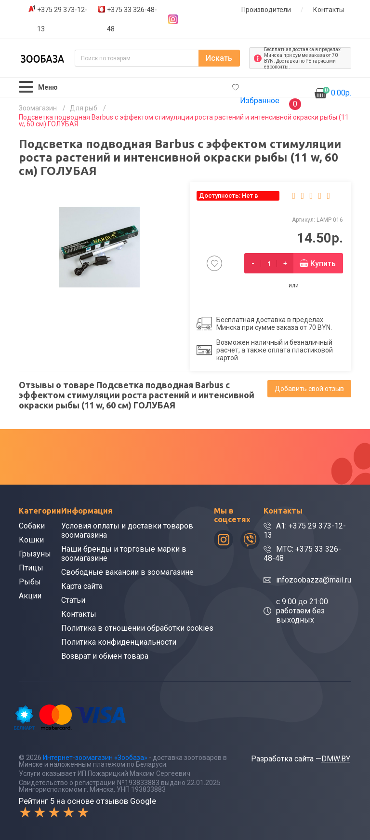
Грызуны (35, 553)
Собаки (32, 525)
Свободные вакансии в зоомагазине (127, 572)
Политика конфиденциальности (118, 642)
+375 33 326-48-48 (132, 19)
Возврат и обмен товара (104, 656)
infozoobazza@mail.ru (313, 579)
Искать (219, 58)
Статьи (73, 600)
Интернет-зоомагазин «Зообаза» (95, 757)
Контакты (328, 10)
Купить (323, 263)
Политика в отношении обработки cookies (137, 628)
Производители (266, 10)
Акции (30, 595)
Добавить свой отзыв (309, 389)
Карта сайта (82, 586)
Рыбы (30, 581)
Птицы (31, 567)
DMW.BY (335, 758)
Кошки (31, 539)
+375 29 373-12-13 (62, 19)
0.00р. (337, 92)
